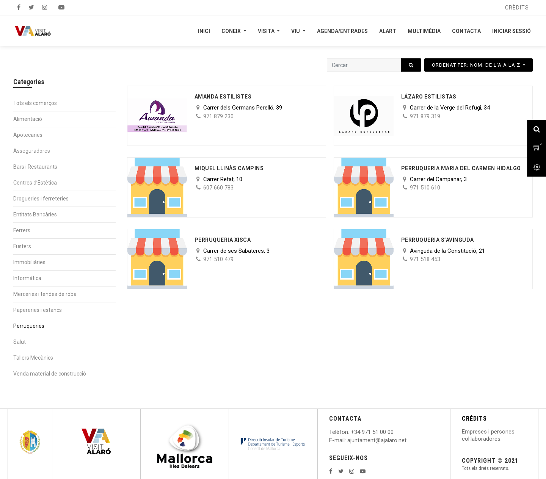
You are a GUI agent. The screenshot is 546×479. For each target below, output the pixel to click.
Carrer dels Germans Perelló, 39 (242, 107)
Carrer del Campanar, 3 (438, 179)
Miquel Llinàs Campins (229, 168)
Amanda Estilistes (223, 97)
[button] (478, 65)
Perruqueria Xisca (223, 240)
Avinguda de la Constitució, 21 (447, 250)
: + (351, 432)
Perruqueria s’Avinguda (437, 240)
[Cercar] (411, 65)
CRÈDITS (474, 418)
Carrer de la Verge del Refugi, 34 (450, 107)
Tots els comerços (35, 103)
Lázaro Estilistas (429, 97)
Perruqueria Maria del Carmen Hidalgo (461, 168)
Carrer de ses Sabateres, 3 (236, 250)
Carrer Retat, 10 (222, 179)
